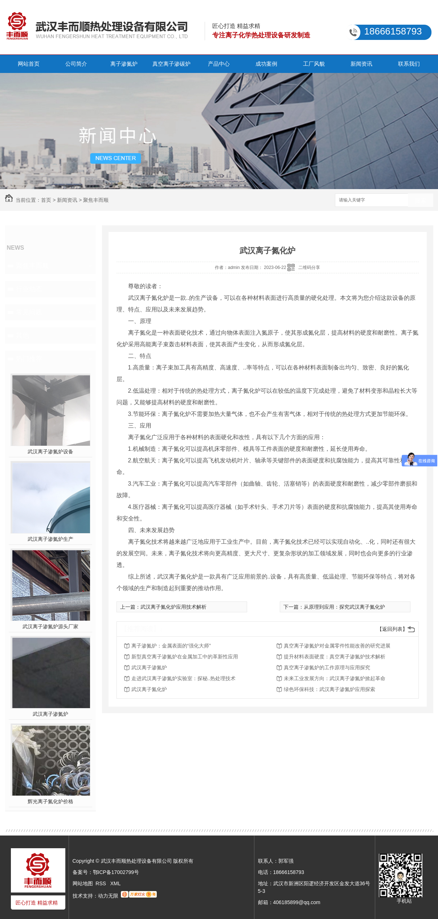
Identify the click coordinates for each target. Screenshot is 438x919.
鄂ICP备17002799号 (116, 872)
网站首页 (29, 64)
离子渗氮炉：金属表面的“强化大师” (171, 646)
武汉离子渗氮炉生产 (50, 539)
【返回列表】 (392, 629)
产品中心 (219, 64)
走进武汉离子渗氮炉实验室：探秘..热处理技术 (183, 678)
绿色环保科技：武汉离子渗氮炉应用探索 (329, 689)
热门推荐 (29, 358)
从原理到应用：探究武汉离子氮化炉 (344, 607)
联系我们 (409, 64)
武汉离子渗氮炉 (50, 714)
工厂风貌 (314, 64)
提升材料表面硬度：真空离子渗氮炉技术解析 (334, 656)
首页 (46, 200)
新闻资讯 (361, 64)
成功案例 (266, 64)
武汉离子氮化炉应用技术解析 (173, 607)
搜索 (420, 200)
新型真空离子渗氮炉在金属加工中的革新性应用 (184, 656)
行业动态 (29, 289)
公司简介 (76, 64)
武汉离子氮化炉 (149, 689)
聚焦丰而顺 (96, 200)
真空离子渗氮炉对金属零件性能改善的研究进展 (337, 646)
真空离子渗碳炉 (171, 64)
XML (115, 883)
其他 (22, 335)
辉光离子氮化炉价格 (50, 801)
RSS (101, 883)
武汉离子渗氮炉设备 (50, 451)
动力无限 (108, 896)
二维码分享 (309, 267)
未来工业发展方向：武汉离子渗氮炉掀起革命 (334, 678)
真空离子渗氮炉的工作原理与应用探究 (327, 667)
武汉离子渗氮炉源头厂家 (50, 626)
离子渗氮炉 (124, 64)
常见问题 (29, 312)
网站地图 (83, 883)
